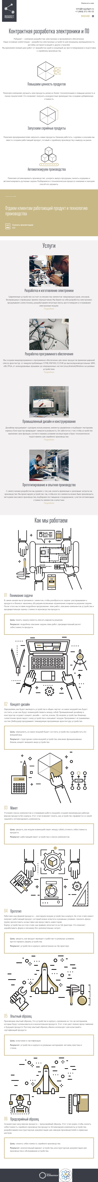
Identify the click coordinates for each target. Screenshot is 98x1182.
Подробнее (49, 308)
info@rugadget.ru (85, 8)
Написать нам (87, 3)
